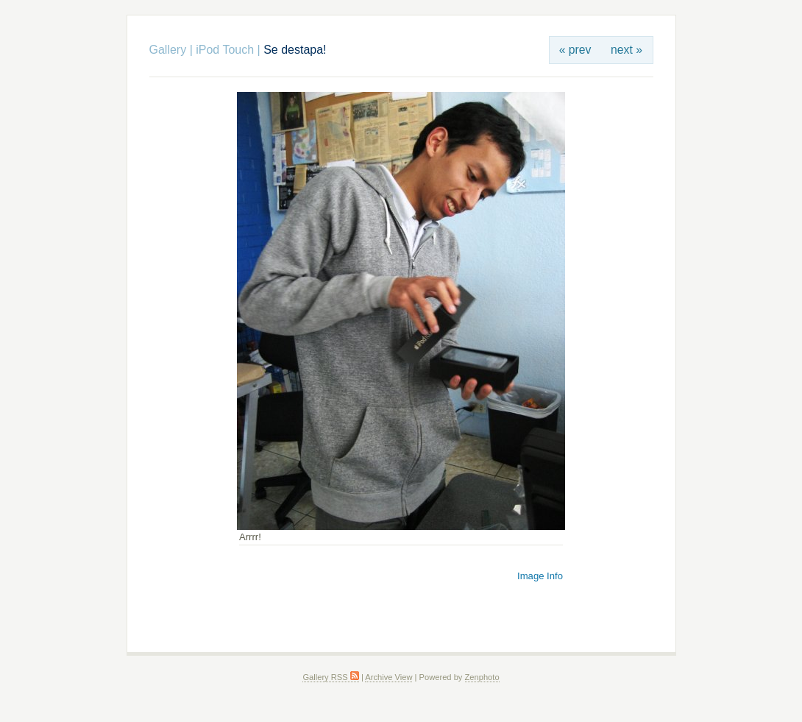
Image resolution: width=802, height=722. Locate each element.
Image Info (540, 575)
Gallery (168, 49)
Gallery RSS (330, 677)
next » (626, 49)
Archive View (388, 677)
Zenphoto (482, 677)
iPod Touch (225, 49)
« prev (575, 49)
